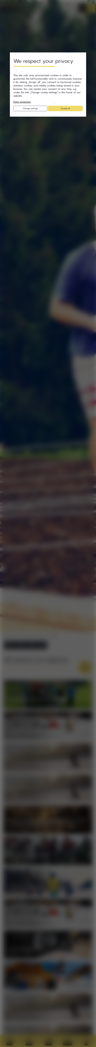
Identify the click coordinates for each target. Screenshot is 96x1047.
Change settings (30, 108)
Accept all (65, 108)
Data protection (22, 101)
